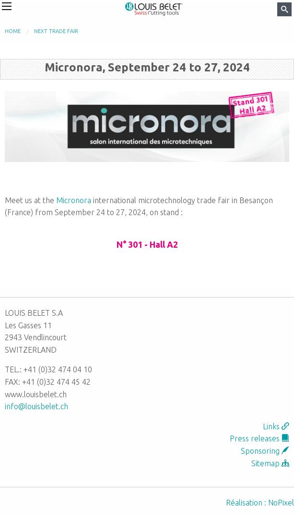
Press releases (259, 438)
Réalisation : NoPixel (260, 502)
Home (13, 31)
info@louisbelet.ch (36, 406)
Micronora (73, 200)
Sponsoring (265, 451)
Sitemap (270, 463)
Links (276, 426)
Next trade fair (56, 31)
